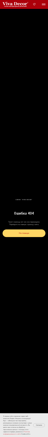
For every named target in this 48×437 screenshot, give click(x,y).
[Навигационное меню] (43, 4)
